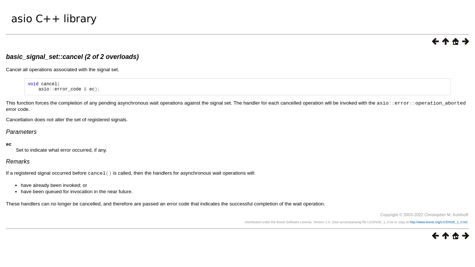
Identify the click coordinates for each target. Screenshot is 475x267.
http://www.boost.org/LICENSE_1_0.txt (438, 223)
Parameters (21, 134)
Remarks (18, 163)
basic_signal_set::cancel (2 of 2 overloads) (72, 56)
